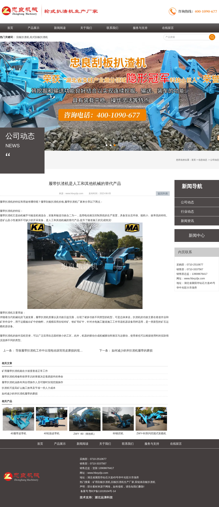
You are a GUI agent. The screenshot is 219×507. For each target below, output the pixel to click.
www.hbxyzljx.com (74, 193)
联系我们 (112, 27)
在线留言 (168, 27)
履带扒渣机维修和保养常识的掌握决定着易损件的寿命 (32, 376)
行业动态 (187, 211)
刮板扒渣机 (22, 37)
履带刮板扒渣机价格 (52, 201)
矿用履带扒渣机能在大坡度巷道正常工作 (25, 370)
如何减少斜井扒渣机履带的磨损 (132, 350)
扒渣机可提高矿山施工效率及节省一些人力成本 (28, 387)
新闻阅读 (60, 27)
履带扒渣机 (6, 201)
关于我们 (86, 27)
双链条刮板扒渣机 (145, 482)
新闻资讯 (187, 221)
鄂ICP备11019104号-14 (102, 491)
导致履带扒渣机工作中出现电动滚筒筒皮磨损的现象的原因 (53, 350)
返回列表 (163, 193)
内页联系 (185, 252)
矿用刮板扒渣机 (101, 482)
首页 (10, 27)
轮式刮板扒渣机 (39, 37)
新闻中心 (197, 235)
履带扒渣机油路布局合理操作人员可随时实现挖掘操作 (32, 382)
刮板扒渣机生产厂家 (122, 482)
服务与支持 (140, 27)
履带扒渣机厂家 (73, 201)
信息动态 (202, 160)
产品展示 (33, 27)
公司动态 (187, 202)
